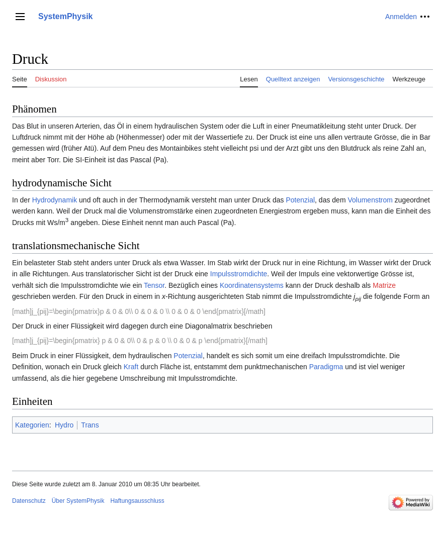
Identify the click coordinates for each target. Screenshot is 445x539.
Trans (90, 425)
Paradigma (326, 367)
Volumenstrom (369, 200)
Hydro (64, 425)
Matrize (384, 285)
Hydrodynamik (54, 200)
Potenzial (300, 200)
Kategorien (32, 425)
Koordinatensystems (252, 285)
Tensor (154, 285)
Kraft (131, 367)
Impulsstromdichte (239, 274)
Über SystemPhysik (78, 500)
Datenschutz (29, 500)
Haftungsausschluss (137, 500)
